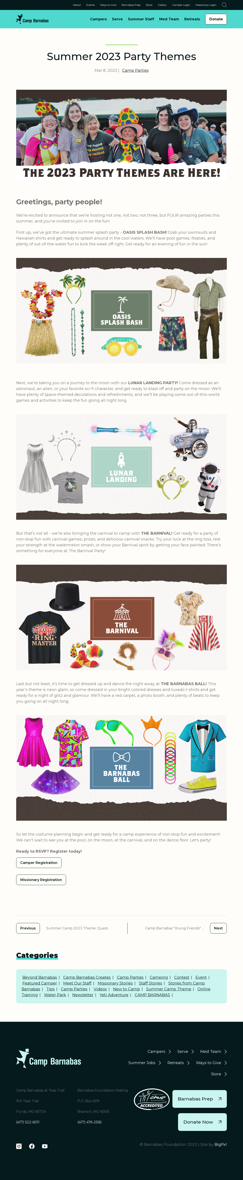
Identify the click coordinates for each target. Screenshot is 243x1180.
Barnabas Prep (199, 1099)
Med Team (210, 1051)
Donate (216, 19)
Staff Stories (150, 983)
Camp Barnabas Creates (87, 977)
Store (216, 1074)
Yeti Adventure (114, 995)
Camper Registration (38, 863)
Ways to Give (208, 1062)
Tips (50, 989)
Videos (100, 989)
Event (201, 977)
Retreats (175, 1062)
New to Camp (126, 989)
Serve (182, 1051)
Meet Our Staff (77, 983)
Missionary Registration (41, 880)
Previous (28, 928)
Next (218, 928)
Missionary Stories (115, 983)
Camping (159, 977)
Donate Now (202, 1122)
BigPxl (221, 1144)
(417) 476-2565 (89, 1122)
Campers (156, 1051)
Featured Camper (39, 983)
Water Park (55, 995)
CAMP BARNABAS (152, 995)
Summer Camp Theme (168, 989)
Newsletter (82, 995)
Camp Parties (135, 70)
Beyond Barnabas (39, 977)
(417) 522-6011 (27, 1122)
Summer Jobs (141, 1062)
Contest (181, 977)
